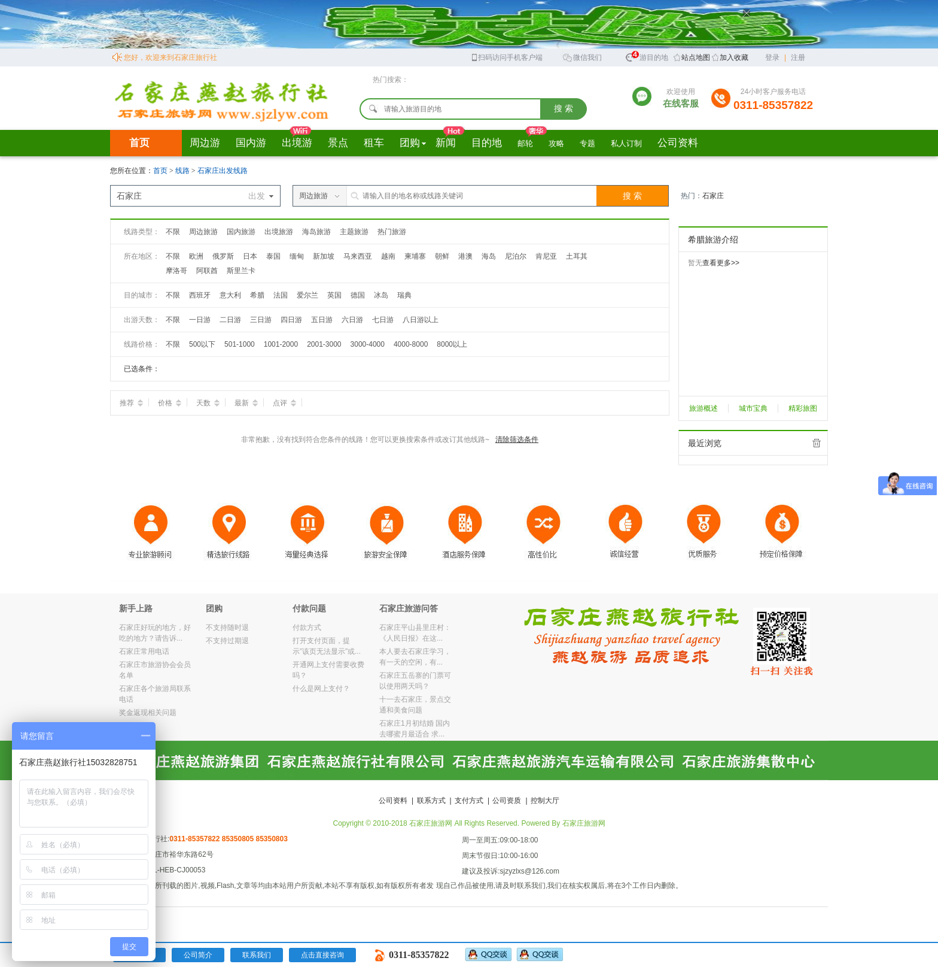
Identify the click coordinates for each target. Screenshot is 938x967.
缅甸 (297, 256)
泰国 (273, 256)
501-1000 (239, 344)
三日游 (261, 320)
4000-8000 (411, 344)
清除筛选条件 (516, 439)
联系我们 (256, 955)
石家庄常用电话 (144, 651)
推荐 (131, 403)
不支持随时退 (227, 627)
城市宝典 (753, 408)
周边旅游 (203, 232)
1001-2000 (281, 344)
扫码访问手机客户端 (506, 56)
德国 (358, 295)
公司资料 (393, 800)
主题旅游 (354, 232)
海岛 (489, 256)
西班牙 (200, 295)
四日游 (291, 320)
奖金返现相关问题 (147, 712)
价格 (169, 403)
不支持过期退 (227, 640)
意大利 (230, 295)
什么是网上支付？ (321, 688)
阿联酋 (207, 270)
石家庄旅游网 (583, 823)
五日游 (322, 320)
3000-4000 (368, 344)
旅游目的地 (646, 56)
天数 (208, 403)
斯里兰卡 (241, 270)
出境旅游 (278, 232)
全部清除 (816, 443)
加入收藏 (734, 57)
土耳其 (576, 256)
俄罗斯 (223, 256)
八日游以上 (420, 320)
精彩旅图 (802, 408)
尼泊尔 (515, 256)
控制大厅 (545, 800)
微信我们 (582, 56)
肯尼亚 (546, 256)
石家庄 (713, 196)
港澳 (465, 256)
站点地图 (695, 57)
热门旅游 (391, 232)
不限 (173, 232)
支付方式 (469, 800)
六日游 (352, 320)
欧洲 (196, 256)
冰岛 (381, 295)
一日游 (200, 320)
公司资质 (506, 800)
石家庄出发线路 (222, 170)
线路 (183, 170)
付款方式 (307, 627)
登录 (772, 57)
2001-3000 (324, 344)
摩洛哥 (176, 270)
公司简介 (198, 955)
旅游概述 (703, 408)
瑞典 (404, 295)
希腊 (257, 295)
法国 (280, 295)
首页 (139, 142)
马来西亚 (357, 256)
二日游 (230, 320)
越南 (388, 256)
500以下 (202, 344)
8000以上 (452, 344)
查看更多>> (720, 263)
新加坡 (323, 256)
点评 (284, 403)
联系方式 (431, 800)
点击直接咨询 (322, 955)
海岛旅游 (316, 232)
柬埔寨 (415, 256)
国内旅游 (241, 232)
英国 (334, 295)
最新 (246, 403)
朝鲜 (442, 256)
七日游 (383, 320)
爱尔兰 (307, 295)
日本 (250, 256)
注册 (798, 57)
